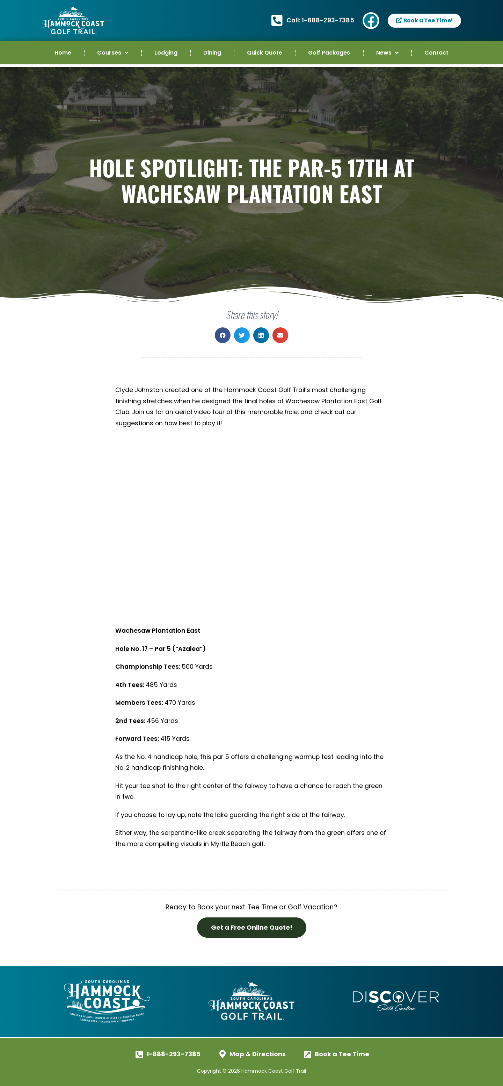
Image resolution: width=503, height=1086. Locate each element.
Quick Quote (264, 53)
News (387, 53)
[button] (223, 335)
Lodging (165, 53)
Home (62, 53)
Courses (112, 53)
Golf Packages (329, 53)
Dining (212, 53)
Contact (436, 53)
